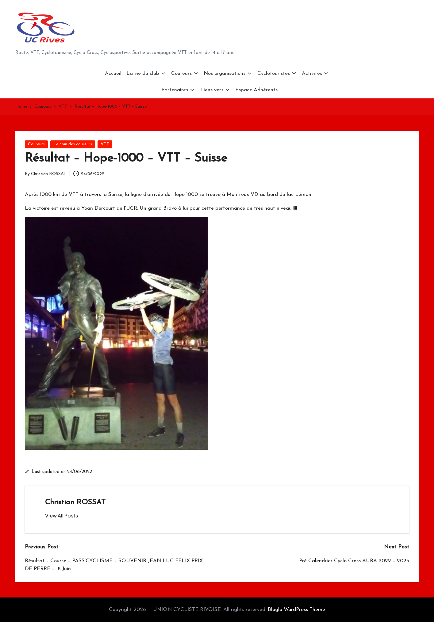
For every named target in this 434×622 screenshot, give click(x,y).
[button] (61, 515)
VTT (105, 144)
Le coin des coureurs (72, 144)
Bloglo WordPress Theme (296, 609)
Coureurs (36, 144)
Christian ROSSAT (75, 502)
